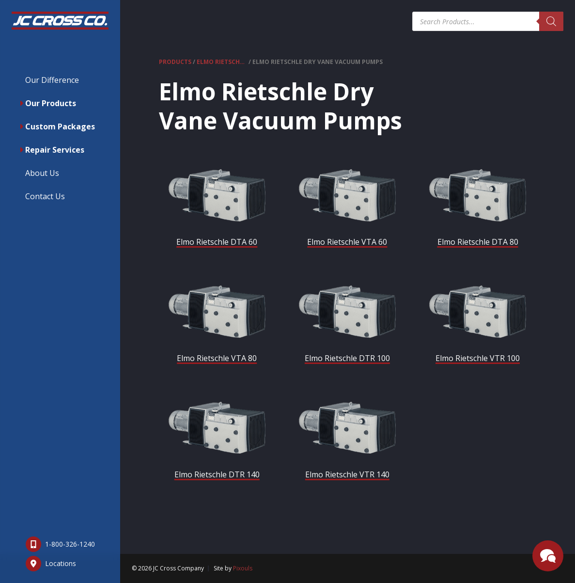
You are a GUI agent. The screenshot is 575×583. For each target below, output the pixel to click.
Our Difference (52, 80)
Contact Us (45, 196)
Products (175, 61)
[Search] (551, 21)
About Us (42, 173)
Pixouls (242, 568)
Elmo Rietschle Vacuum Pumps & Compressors (222, 61)
